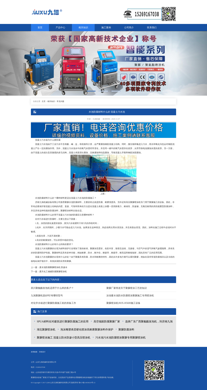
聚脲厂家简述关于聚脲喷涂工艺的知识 (126, 288)
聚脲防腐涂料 (126, 329)
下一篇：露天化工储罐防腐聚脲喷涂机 (49, 271)
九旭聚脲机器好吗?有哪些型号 (47, 295)
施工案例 (106, 27)
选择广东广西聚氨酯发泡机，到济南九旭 (149, 321)
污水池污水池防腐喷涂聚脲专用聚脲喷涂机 (120, 337)
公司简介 (129, 27)
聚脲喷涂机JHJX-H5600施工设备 (123, 303)
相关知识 (83, 27)
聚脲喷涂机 (135, 202)
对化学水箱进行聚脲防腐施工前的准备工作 (53, 303)
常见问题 (60, 101)
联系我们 (152, 27)
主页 (43, 101)
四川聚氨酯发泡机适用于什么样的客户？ (52, 288)
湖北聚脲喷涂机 (46, 329)
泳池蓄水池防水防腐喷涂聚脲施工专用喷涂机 (130, 295)
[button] (15, 63)
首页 (40, 27)
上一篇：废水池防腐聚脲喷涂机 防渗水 (49, 267)
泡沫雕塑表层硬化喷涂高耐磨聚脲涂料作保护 (86, 329)
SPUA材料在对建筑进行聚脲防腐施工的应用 (62, 321)
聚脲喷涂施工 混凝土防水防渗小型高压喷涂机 (63, 337)
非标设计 (42, 352)
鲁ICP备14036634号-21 (87, 383)
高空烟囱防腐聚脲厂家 (107, 321)
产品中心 (60, 27)
